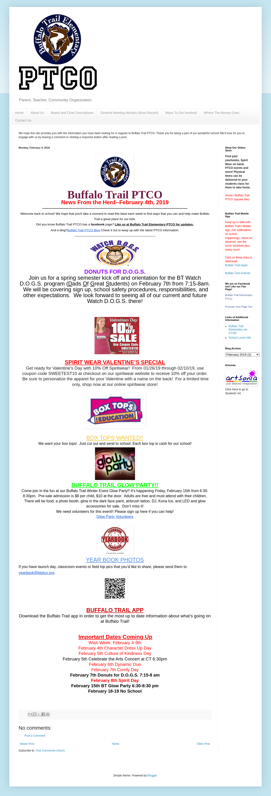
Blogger (152, 775)
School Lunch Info (240, 337)
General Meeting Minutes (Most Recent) (129, 113)
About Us (37, 113)
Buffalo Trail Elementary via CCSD (238, 330)
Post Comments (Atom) (50, 750)
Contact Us (23, 120)
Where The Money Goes (221, 113)
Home (19, 113)
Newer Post (27, 743)
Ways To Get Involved (181, 113)
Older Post (203, 743)
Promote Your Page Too (238, 306)
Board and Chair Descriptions (72, 113)
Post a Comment (34, 735)
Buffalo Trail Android (237, 273)
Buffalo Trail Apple (236, 265)
